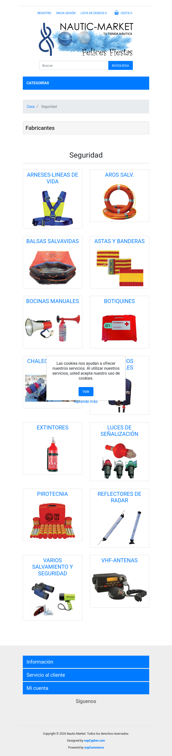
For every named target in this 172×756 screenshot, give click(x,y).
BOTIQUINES (119, 301)
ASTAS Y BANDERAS (119, 241)
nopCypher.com (94, 740)
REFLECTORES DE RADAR (119, 497)
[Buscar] (74, 65)
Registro (44, 13)
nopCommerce (94, 747)
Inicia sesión (66, 13)
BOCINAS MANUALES (52, 301)
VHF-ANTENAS (119, 560)
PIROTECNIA (52, 494)
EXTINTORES (52, 427)
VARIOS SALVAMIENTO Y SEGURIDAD (52, 567)
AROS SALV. (119, 175)
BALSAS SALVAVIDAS (52, 241)
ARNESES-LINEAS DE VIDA (52, 178)
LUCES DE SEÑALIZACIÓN (119, 430)
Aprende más (86, 401)
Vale (86, 391)
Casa (31, 107)
